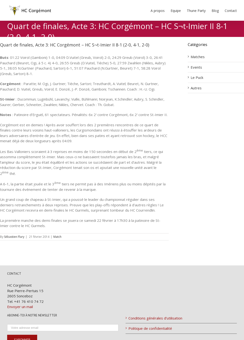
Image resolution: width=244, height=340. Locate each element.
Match (57, 237)
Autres (196, 88)
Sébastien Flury (14, 237)
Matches (198, 56)
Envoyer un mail (20, 306)
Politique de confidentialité (150, 328)
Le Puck (197, 77)
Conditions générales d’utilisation (155, 318)
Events (196, 67)
